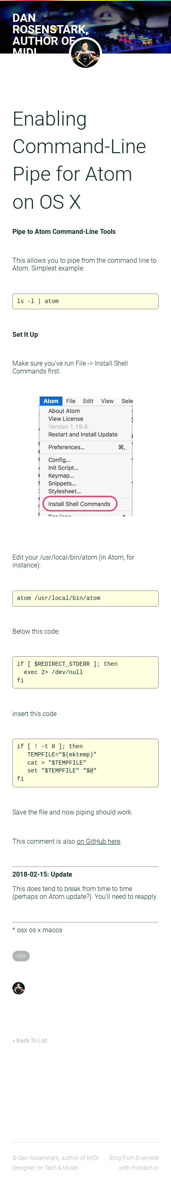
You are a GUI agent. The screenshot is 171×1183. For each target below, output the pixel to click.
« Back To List (30, 1040)
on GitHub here (98, 841)
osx (21, 955)
